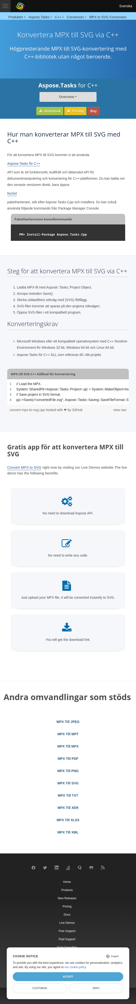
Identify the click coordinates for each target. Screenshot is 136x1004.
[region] (68, 391)
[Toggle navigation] (5, 6)
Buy (93, 111)
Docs (67, 914)
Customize (39, 988)
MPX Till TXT (68, 795)
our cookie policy (75, 967)
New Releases (67, 898)
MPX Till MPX (67, 746)
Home (67, 882)
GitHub (77, 410)
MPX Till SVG (68, 783)
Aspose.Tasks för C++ (23, 163)
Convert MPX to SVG (24, 467)
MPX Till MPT (68, 734)
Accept (68, 976)
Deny (96, 988)
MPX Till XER (68, 808)
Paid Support (67, 939)
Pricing (75, 111)
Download (49, 111)
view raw (119, 410)
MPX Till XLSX (68, 820)
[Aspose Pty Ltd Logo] (20, 6)
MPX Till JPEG (68, 722)
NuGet (12, 193)
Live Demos (67, 923)
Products (67, 890)
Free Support (66, 931)
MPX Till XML (68, 832)
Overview (66, 97)
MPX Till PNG (67, 771)
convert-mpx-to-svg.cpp (28, 410)
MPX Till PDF (68, 759)
